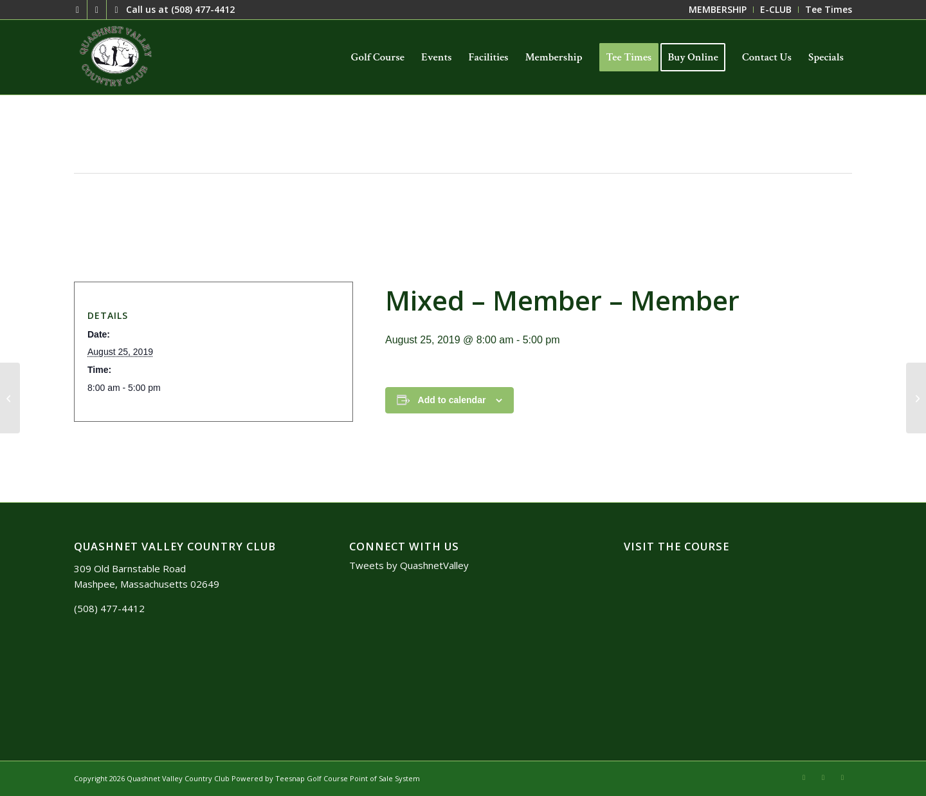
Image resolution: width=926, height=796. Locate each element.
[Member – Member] (10, 398)
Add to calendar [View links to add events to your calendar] (452, 400)
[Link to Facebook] (116, 9)
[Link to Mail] (96, 9)
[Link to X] (77, 9)
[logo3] (116, 57)
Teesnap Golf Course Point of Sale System (347, 778)
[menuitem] (718, 9)
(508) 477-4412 (203, 9)
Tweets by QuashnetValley (409, 565)
